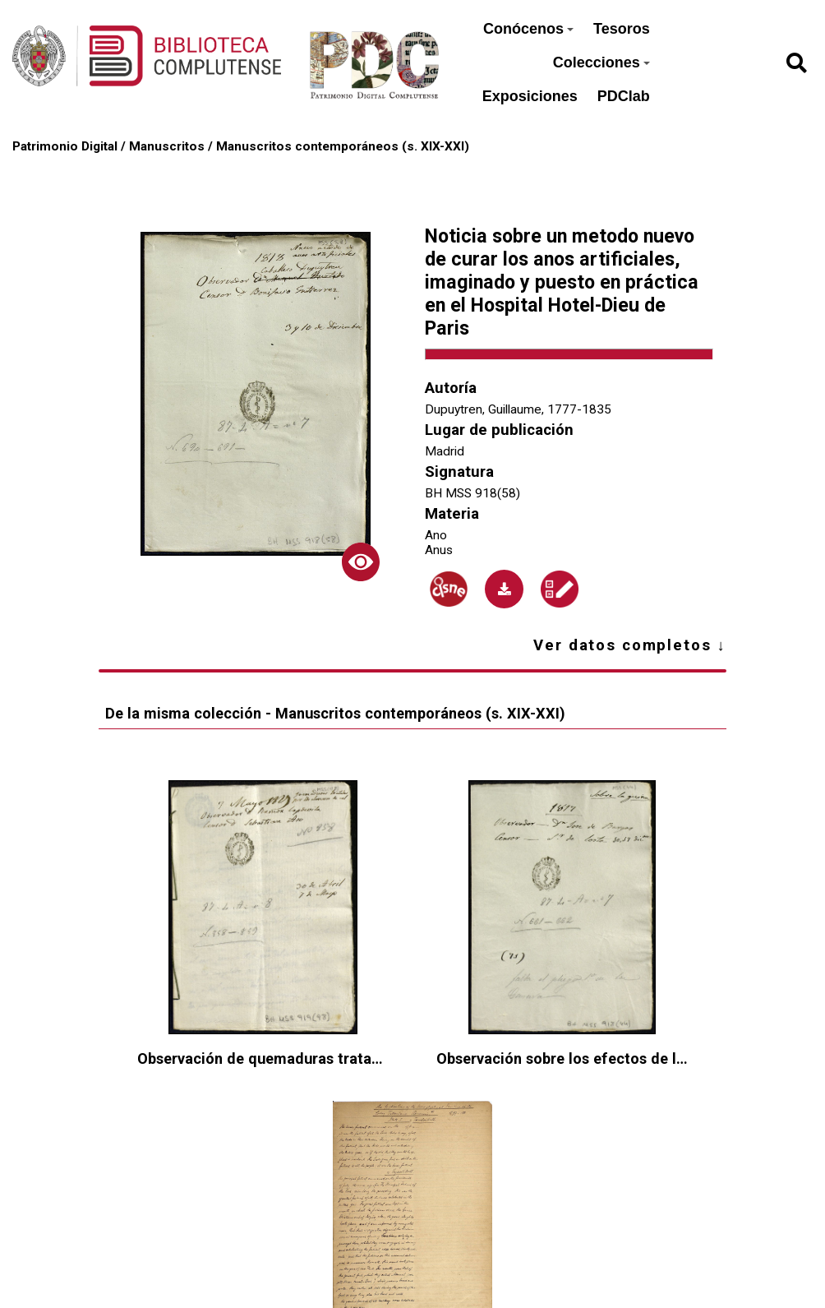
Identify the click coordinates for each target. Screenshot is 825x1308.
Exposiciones (530, 96)
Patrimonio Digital (65, 146)
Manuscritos (167, 146)
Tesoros (621, 29)
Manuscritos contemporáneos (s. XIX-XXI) (342, 146)
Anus (439, 550)
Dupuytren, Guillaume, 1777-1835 (518, 409)
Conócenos (528, 29)
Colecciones (601, 62)
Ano (436, 535)
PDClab (623, 96)
